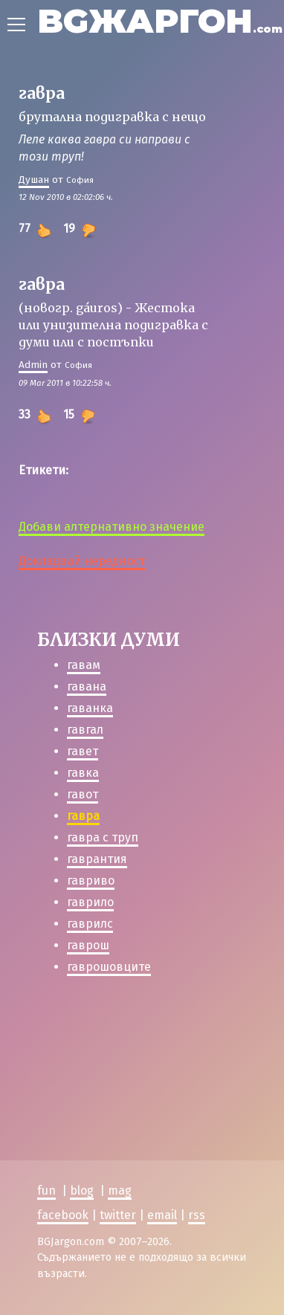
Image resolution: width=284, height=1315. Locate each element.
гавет (82, 751)
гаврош (88, 945)
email (162, 1215)
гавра (83, 816)
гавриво (90, 880)
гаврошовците (109, 967)
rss (196, 1215)
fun (46, 1190)
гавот (82, 794)
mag (120, 1190)
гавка (83, 773)
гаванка (90, 708)
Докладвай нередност (82, 561)
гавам (83, 665)
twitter (118, 1215)
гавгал (85, 730)
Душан (34, 179)
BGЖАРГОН (160, 20)
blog (82, 1190)
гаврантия (97, 859)
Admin (33, 364)
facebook (62, 1215)
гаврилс (90, 924)
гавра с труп (102, 837)
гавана (86, 686)
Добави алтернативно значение (111, 527)
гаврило (90, 902)
